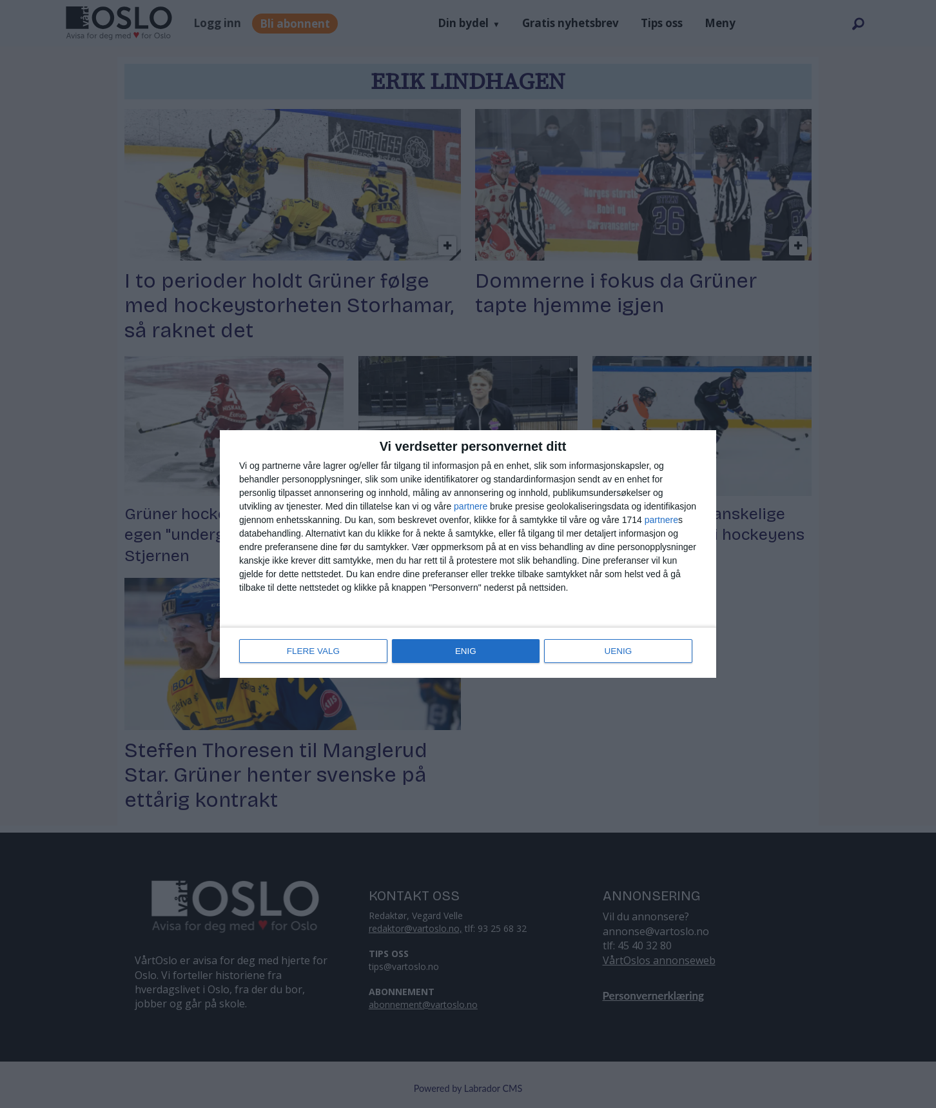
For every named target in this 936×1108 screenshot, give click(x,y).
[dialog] (468, 554)
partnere (470, 506)
